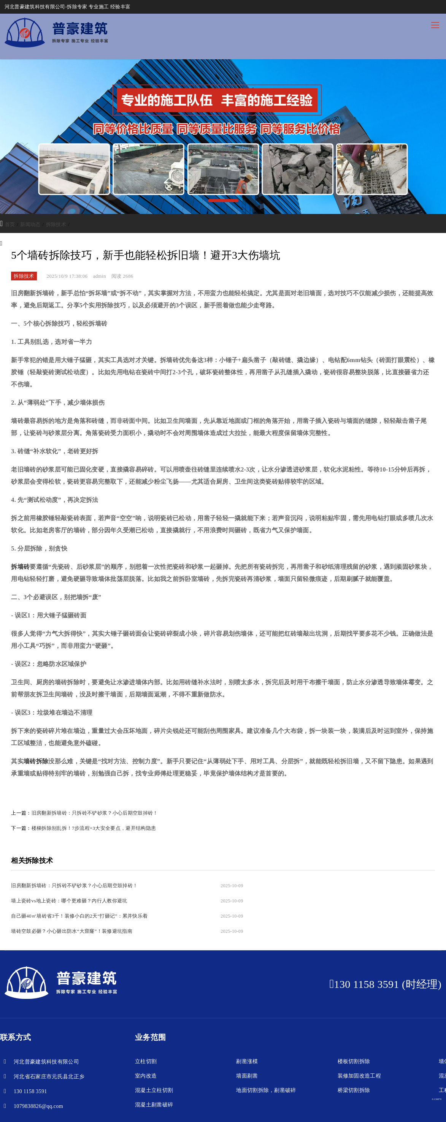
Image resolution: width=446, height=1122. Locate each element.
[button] (223, 200)
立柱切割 (146, 1031)
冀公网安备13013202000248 (218, 1109)
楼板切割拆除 (354, 1031)
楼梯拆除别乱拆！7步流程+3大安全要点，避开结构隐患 (94, 828)
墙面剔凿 (247, 1045)
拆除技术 (56, 224)
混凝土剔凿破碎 (154, 1074)
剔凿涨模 (247, 1031)
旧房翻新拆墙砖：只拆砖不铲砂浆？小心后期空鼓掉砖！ (95, 813)
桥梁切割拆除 (354, 1060)
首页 (10, 224)
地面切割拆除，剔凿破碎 (266, 1060)
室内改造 (146, 1045)
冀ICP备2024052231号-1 (158, 1109)
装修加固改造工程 (359, 1045)
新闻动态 (30, 224)
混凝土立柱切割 (154, 1060)
